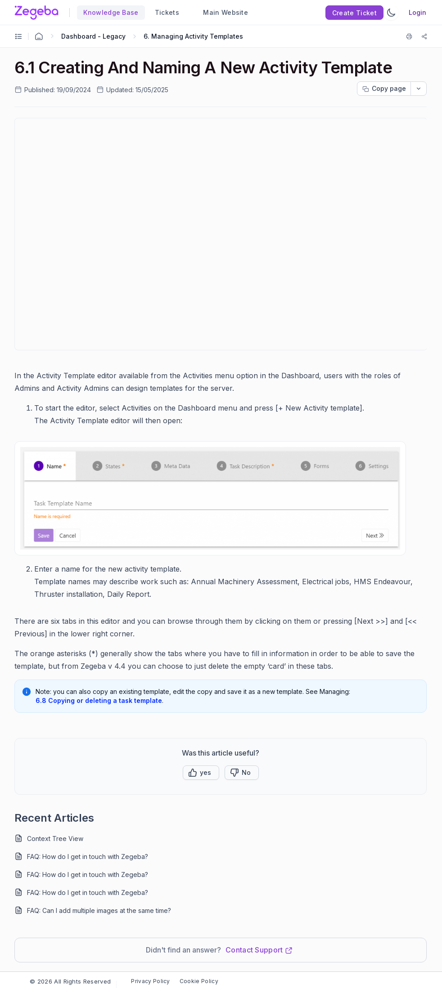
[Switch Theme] (391, 12)
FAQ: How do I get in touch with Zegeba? (87, 856)
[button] (201, 772)
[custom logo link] (36, 12)
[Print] (411, 36)
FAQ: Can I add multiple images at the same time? (99, 910)
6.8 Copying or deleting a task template (99, 700)
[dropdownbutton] (418, 88)
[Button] (242, 772)
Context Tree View (55, 838)
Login (417, 12)
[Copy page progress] (384, 88)
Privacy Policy (150, 981)
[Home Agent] (38, 36)
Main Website (221, 12)
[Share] (424, 36)
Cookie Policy (199, 981)
